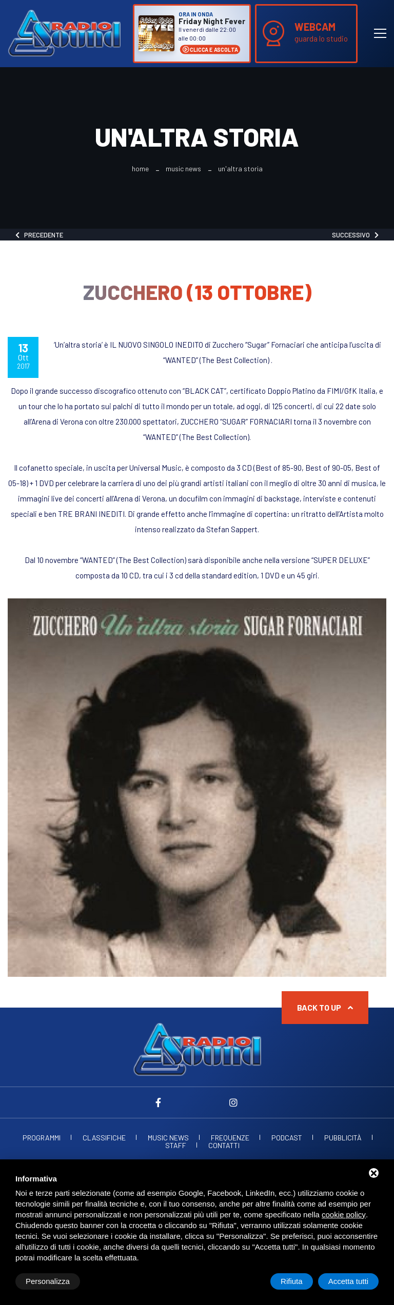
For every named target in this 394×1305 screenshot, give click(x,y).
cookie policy (344, 1214)
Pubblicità (343, 1137)
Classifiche (104, 1137)
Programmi (42, 1137)
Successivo (355, 235)
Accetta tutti (348, 1281)
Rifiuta (292, 1281)
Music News (183, 168)
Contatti (224, 1145)
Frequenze (230, 1137)
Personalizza (48, 1281)
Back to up (325, 1007)
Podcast (286, 1137)
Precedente (39, 235)
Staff (175, 1145)
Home (140, 168)
